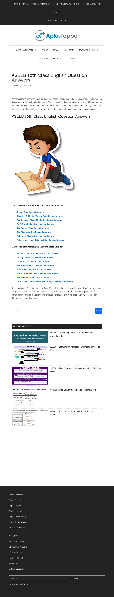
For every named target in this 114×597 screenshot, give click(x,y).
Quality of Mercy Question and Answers (35, 304)
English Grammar (23, 130)
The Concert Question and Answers (33, 274)
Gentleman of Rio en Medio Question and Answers (40, 266)
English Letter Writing (17, 549)
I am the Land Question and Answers (34, 308)
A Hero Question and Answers (30, 258)
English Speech (15, 538)
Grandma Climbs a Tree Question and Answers (38, 300)
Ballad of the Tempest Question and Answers (37, 320)
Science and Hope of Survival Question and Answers (41, 286)
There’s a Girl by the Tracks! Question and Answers (40, 262)
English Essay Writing (17, 555)
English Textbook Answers (19, 560)
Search (98, 357)
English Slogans (15, 544)
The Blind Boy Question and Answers (34, 324)
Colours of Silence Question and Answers (36, 282)
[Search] (53, 357)
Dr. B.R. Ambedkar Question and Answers (36, 270)
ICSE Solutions (14, 574)
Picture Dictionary (16, 533)
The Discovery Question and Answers (34, 278)
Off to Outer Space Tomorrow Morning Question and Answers (45, 328)
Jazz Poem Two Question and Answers (35, 316)
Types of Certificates (17, 566)
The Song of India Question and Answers (35, 312)
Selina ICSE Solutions (17, 579)
